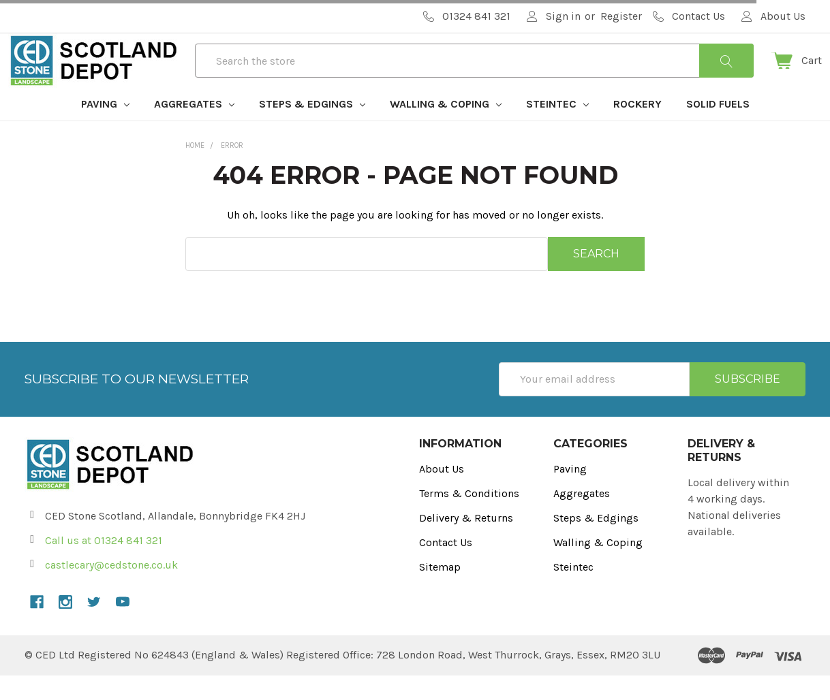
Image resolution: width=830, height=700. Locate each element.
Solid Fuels (718, 128)
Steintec (557, 128)
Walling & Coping (446, 128)
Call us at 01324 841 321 (103, 564)
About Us (441, 493)
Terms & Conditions (469, 517)
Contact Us (445, 566)
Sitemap (440, 591)
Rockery (637, 128)
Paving (105, 128)
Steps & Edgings (312, 128)
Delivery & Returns (466, 542)
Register (621, 16)
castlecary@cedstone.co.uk (111, 589)
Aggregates (194, 128)
